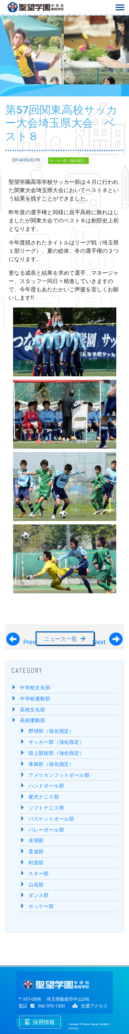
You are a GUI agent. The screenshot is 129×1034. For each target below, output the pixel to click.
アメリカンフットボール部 (59, 775)
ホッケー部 (41, 906)
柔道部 (36, 852)
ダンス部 (39, 895)
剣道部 (36, 863)
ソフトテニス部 (46, 808)
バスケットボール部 (51, 819)
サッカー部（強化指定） (68, 161)
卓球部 (36, 841)
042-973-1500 (46, 1006)
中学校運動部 (35, 699)
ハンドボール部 (46, 786)
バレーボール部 (46, 830)
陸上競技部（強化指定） (57, 753)
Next (99, 641)
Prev (29, 641)
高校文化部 (32, 710)
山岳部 (36, 885)
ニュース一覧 (60, 639)
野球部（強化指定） (51, 731)
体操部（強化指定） (51, 764)
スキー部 (39, 874)
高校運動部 (32, 720)
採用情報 (40, 1022)
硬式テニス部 (44, 797)
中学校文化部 (35, 688)
